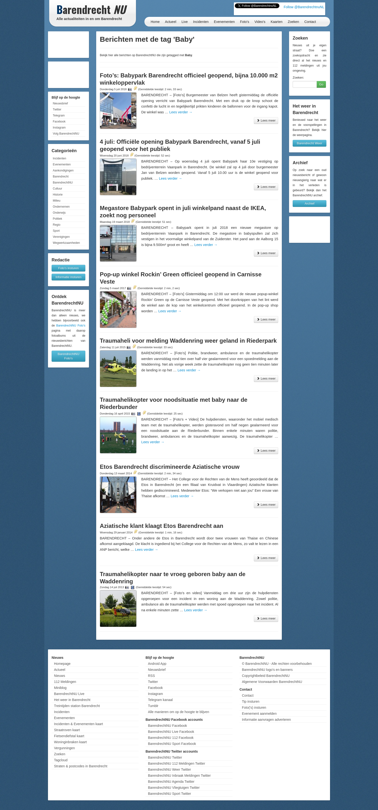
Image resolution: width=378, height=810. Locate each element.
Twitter (57, 109)
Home (155, 22)
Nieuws (59, 676)
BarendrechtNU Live (69, 694)
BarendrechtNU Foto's (70, 325)
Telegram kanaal (160, 700)
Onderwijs (59, 212)
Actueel (170, 22)
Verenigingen (61, 236)
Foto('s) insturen (254, 707)
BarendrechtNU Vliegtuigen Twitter (174, 788)
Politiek (57, 218)
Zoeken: (298, 77)
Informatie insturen (68, 277)
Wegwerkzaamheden (66, 243)
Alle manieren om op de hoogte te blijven (178, 712)
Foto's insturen (68, 268)
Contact (310, 22)
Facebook (59, 121)
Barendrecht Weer (309, 143)
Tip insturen (250, 701)
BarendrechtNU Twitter (165, 757)
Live (185, 22)
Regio (56, 224)
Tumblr (153, 706)
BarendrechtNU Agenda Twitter (171, 781)
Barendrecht (60, 176)
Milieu (56, 200)
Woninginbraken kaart (70, 742)
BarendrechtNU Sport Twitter (169, 794)
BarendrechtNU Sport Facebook (172, 744)
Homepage (62, 664)
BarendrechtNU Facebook (167, 726)
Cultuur (57, 188)
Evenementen (224, 22)
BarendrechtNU (63, 182)
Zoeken (293, 22)
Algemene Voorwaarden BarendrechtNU (272, 682)
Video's (259, 22)
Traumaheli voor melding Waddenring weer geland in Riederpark (188, 340)
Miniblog (60, 688)
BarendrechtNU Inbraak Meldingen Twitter (179, 775)
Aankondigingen (63, 170)
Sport (56, 230)
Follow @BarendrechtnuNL (304, 7)
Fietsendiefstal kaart (69, 736)
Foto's (244, 22)
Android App (157, 664)
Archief (309, 203)
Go (321, 84)
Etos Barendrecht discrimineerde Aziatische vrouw (169, 466)
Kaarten (277, 22)
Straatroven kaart (67, 730)
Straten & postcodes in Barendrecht (80, 766)
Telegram (59, 115)
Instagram (59, 127)
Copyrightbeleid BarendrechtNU (266, 676)
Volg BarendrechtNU (66, 133)
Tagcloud (61, 760)
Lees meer (266, 120)
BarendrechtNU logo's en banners (267, 670)
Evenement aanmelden (259, 713)
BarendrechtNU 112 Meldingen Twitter (176, 763)
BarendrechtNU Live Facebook (171, 732)
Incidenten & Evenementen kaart (78, 724)
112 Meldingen (65, 682)
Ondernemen (61, 206)
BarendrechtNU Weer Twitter (169, 769)
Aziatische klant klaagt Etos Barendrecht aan (161, 526)
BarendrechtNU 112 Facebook (171, 738)
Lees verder (180, 112)
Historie (58, 194)
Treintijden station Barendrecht (77, 706)
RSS (151, 676)
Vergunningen (64, 748)
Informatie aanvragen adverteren (266, 720)
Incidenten (201, 22)
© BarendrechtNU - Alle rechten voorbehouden (277, 664)
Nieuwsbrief (60, 103)
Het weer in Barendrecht (72, 700)
